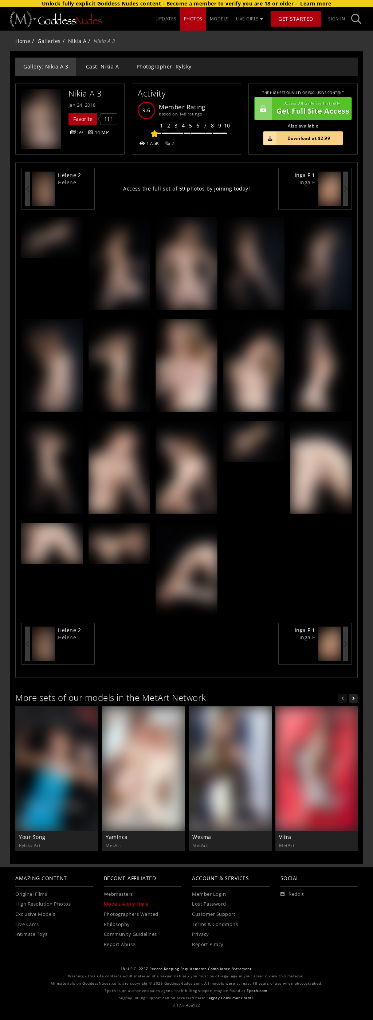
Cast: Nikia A (102, 66)
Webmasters (118, 894)
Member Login (209, 894)
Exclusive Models (35, 914)
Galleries (49, 41)
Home (22, 41)
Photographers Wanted (131, 914)
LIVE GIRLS (250, 19)
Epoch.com (257, 990)
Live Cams (27, 924)
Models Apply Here (126, 904)
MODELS (219, 19)
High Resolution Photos (43, 904)
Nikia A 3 (85, 93)
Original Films (31, 894)
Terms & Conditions (215, 924)
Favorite (83, 118)
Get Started (295, 18)
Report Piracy (208, 944)
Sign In (336, 19)
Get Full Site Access (302, 108)
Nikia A (77, 41)
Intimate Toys (31, 934)
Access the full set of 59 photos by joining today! (186, 188)
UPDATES (166, 19)
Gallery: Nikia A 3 (45, 66)
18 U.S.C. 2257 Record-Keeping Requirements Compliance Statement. (187, 968)
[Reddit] (292, 894)
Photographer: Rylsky (164, 66)
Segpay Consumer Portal (230, 998)
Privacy (200, 934)
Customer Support (213, 914)
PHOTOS (193, 19)
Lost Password (209, 904)
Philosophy (117, 924)
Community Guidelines (130, 934)
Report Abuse (120, 944)
